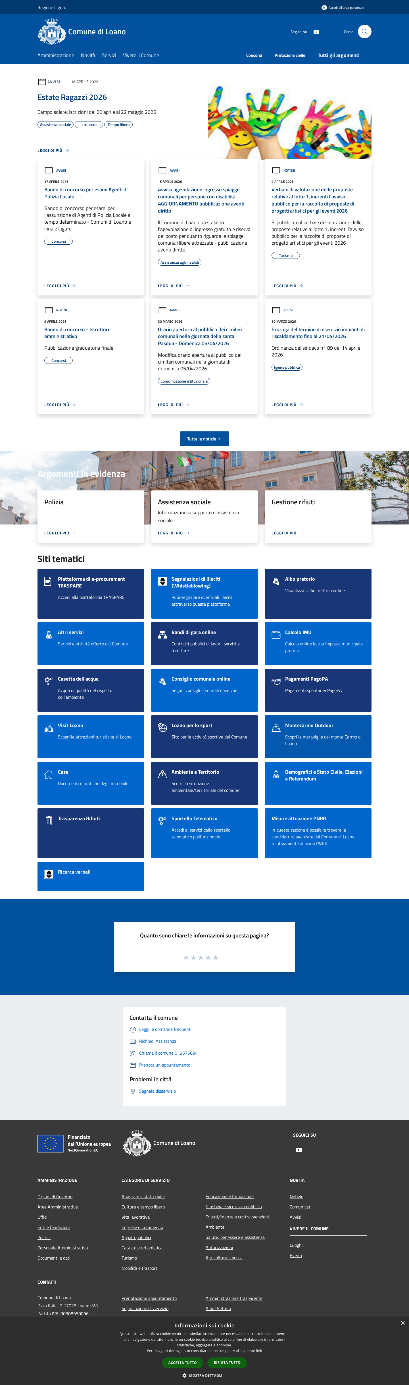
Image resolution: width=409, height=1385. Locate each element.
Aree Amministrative (57, 1206)
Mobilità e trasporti (140, 1268)
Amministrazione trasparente (234, 1298)
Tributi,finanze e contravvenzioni (237, 1216)
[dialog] (204, 1351)
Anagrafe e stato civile (143, 1196)
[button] (204, 1375)
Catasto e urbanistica (142, 1247)
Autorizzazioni (219, 1247)
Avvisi (53, 82)
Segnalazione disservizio (145, 1308)
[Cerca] (365, 31)
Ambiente (215, 1227)
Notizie (283, 170)
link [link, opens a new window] (259, 1350)
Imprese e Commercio (142, 1227)
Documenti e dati (53, 1257)
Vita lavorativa (136, 1217)
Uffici (42, 1217)
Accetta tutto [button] (182, 1362)
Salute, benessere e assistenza (235, 1237)
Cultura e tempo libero (143, 1206)
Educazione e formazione (230, 1196)
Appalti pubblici (136, 1237)
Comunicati (301, 1206)
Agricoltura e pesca (224, 1257)
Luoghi (296, 1245)
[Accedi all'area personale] (343, 7)
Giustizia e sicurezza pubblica (234, 1206)
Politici (44, 1237)
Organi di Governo (54, 1196)
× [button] (402, 1323)
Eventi (296, 1255)
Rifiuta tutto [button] (227, 1362)
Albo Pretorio (218, 1308)
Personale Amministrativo (62, 1247)
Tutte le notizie (204, 438)
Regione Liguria (52, 7)
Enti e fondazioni (53, 1227)
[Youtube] (314, 31)
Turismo (129, 1257)
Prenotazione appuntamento (149, 1298)
